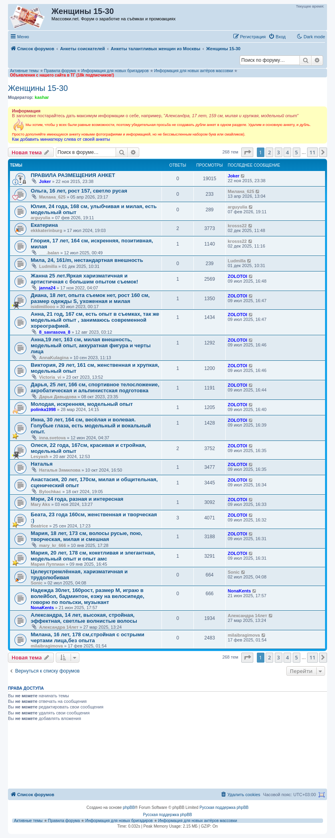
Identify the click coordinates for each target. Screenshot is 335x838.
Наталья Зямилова (59, 470)
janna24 (47, 287)
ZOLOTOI (237, 276)
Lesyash (39, 456)
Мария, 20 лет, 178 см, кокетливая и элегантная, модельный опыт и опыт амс (93, 556)
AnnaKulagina (54, 357)
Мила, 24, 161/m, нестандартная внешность (87, 260)
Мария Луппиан (48, 564)
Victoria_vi (50, 377)
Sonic (37, 582)
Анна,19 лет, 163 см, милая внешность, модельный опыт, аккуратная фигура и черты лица (91, 345)
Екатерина (44, 225)
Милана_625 (52, 197)
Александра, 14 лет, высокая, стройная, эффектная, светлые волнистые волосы (84, 618)
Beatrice (39, 525)
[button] (247, 152)
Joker (45, 181)
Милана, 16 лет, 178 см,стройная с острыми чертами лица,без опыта (87, 637)
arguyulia (40, 217)
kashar (42, 97)
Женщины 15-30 (38, 88)
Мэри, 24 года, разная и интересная (77, 499)
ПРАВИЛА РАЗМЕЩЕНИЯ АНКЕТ (73, 175)
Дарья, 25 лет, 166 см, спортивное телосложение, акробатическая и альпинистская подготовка (95, 387)
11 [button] (312, 152)
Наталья (42, 464)
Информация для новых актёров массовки (193, 71)
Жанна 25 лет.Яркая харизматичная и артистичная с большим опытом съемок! (84, 279)
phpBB (129, 807)
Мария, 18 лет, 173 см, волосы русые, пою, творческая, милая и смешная (86, 536)
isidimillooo (43, 306)
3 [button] (278, 152)
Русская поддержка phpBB (223, 807)
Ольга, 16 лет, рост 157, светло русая (79, 191)
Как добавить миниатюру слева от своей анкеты (61, 139)
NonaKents (42, 607)
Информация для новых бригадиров (115, 71)
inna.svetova (52, 437)
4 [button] (287, 152)
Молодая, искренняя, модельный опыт (82, 404)
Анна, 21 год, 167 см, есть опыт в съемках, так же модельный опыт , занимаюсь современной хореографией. (95, 320)
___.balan (49, 252)
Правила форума (60, 71)
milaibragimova (47, 645)
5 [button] (296, 152)
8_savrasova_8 (54, 332)
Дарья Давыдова (57, 396)
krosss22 (237, 225)
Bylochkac (50, 491)
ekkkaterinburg (46, 230)
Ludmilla (48, 266)
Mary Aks (40, 504)
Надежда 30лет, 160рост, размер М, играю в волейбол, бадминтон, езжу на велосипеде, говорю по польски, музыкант (87, 596)
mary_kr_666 (52, 545)
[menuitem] (277, 36)
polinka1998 (43, 409)
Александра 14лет (59, 627)
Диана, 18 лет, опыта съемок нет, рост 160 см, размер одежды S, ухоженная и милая (90, 298)
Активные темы (24, 71)
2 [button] (269, 152)
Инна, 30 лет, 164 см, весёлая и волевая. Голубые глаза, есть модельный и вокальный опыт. (91, 426)
